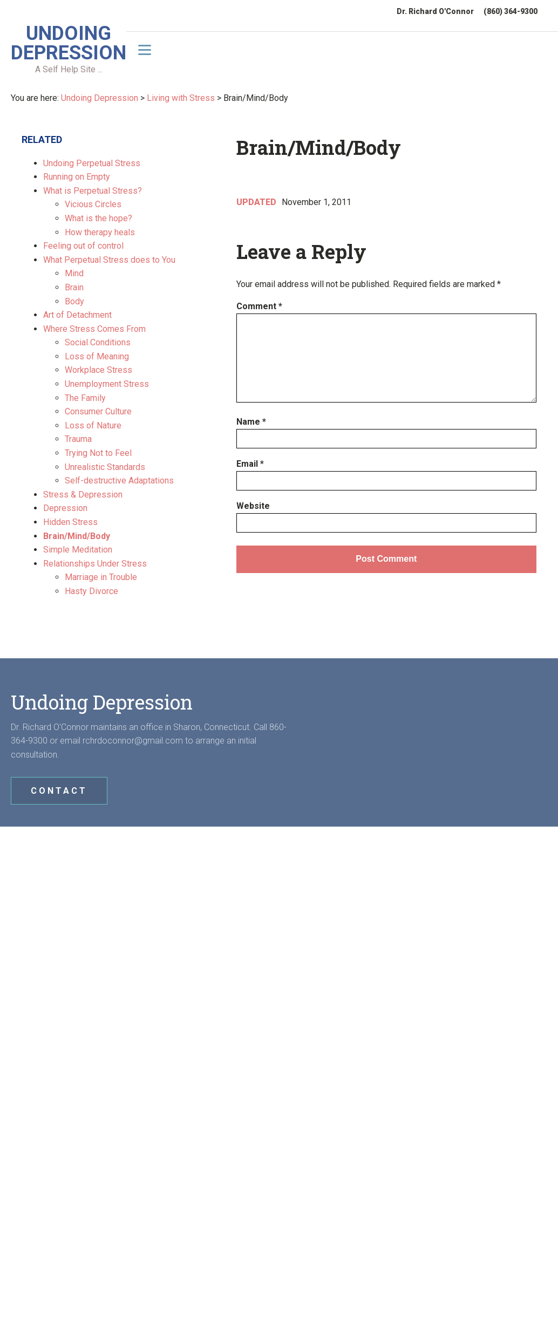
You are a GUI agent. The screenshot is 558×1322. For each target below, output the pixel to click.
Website (253, 506)
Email (250, 464)
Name (251, 422)
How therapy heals (100, 232)
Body (74, 301)
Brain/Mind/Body (76, 536)
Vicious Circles (93, 204)
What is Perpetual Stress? (92, 191)
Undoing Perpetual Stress (91, 163)
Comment (259, 306)
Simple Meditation (77, 549)
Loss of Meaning (97, 356)
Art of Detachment (77, 315)
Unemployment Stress (107, 384)
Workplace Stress (98, 370)
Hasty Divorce (91, 591)
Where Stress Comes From (94, 329)
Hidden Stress (70, 522)
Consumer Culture (98, 411)
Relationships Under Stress (95, 563)
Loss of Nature (93, 425)
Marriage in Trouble (101, 577)
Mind (74, 273)
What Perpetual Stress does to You (109, 260)
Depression (65, 508)
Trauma (78, 439)
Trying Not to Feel (98, 453)
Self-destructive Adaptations (119, 480)
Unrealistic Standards (105, 467)
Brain (74, 287)
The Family (85, 398)
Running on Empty (76, 177)
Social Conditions (98, 342)
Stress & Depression (83, 494)
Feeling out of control (83, 246)
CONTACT (59, 791)
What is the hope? (98, 218)
